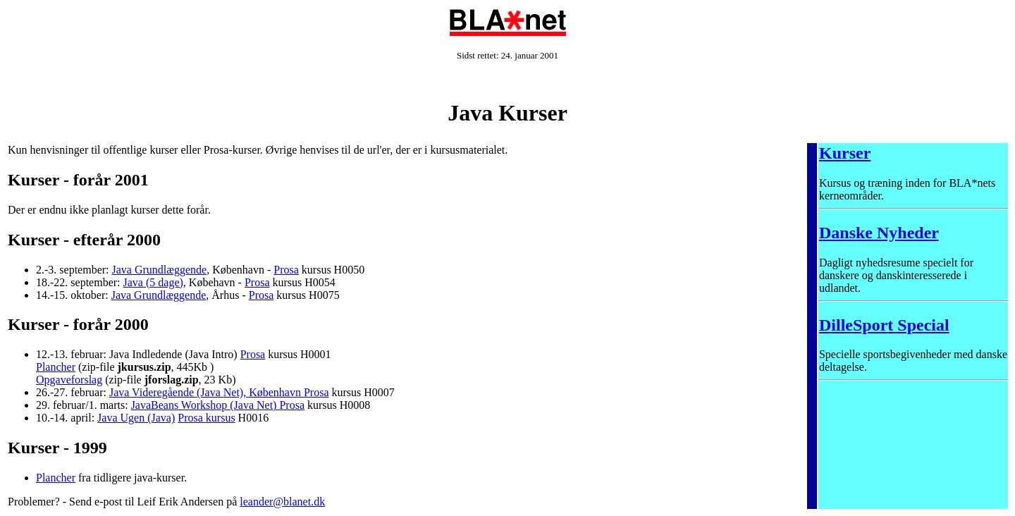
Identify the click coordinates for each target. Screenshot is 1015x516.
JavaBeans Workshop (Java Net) (205, 405)
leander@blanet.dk (282, 502)
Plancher (55, 367)
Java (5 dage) (153, 282)
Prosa (286, 270)
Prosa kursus (206, 418)
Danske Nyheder (879, 232)
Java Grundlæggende (159, 270)
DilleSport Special (884, 325)
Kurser (845, 153)
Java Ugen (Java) (136, 418)
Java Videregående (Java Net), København (206, 392)
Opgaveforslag (69, 380)
